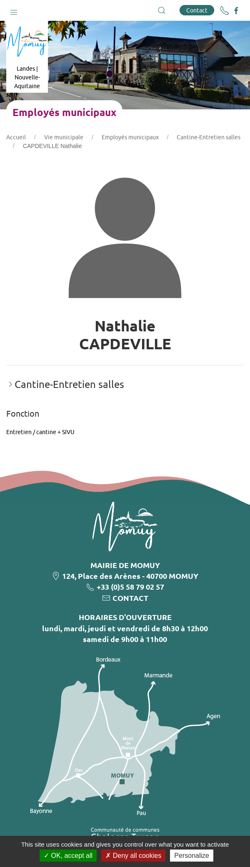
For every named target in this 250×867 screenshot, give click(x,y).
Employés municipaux (130, 137)
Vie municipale (63, 137)
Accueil (16, 137)
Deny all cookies (133, 855)
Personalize (191, 855)
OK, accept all (68, 855)
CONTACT (130, 598)
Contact (197, 10)
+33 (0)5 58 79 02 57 (130, 586)
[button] (14, 10)
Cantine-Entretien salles (208, 137)
